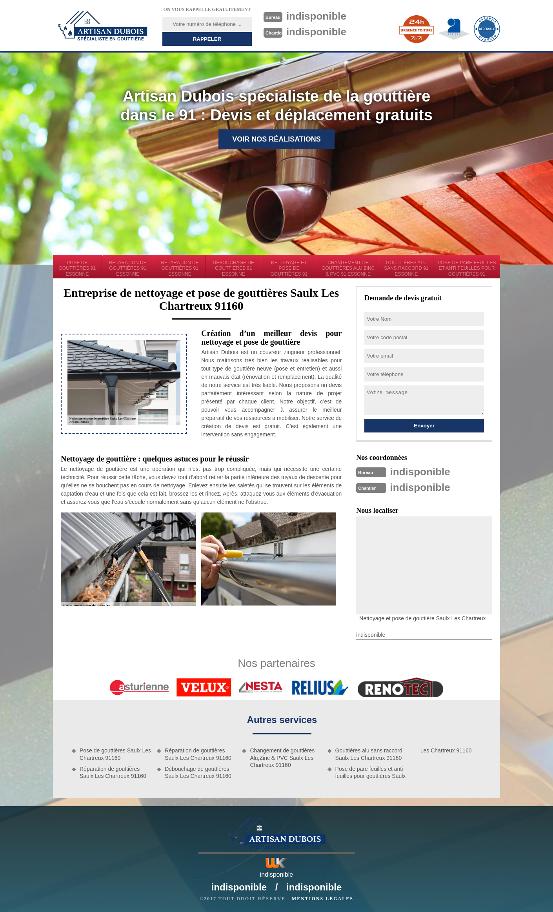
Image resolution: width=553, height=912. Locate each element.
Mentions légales (322, 898)
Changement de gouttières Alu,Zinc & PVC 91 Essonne (348, 268)
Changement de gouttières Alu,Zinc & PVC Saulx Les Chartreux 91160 (282, 757)
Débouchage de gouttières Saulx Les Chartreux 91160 (198, 772)
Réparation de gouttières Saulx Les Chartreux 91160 (113, 772)
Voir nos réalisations (276, 139)
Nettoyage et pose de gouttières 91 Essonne (289, 269)
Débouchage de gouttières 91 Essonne (233, 268)
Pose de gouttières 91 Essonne (77, 268)
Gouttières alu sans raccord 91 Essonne (406, 268)
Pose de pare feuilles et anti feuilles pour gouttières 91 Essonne (467, 269)
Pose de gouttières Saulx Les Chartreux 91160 (115, 754)
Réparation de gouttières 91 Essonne (128, 268)
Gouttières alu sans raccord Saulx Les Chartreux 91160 (368, 754)
